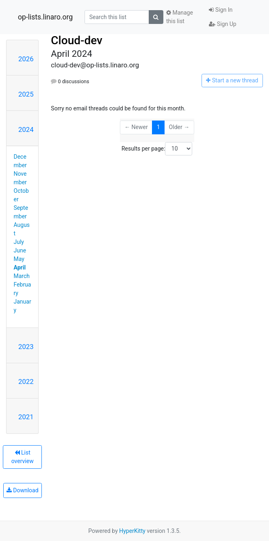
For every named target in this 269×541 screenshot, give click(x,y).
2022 (26, 381)
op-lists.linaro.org (45, 17)
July (19, 242)
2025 (26, 94)
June (20, 250)
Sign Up (222, 24)
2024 (26, 129)
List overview (22, 456)
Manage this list (179, 16)
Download (23, 490)
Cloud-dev (76, 40)
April (20, 267)
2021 (26, 417)
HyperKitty (132, 531)
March (22, 276)
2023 (26, 347)
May (19, 259)
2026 (26, 59)
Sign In (220, 9)
